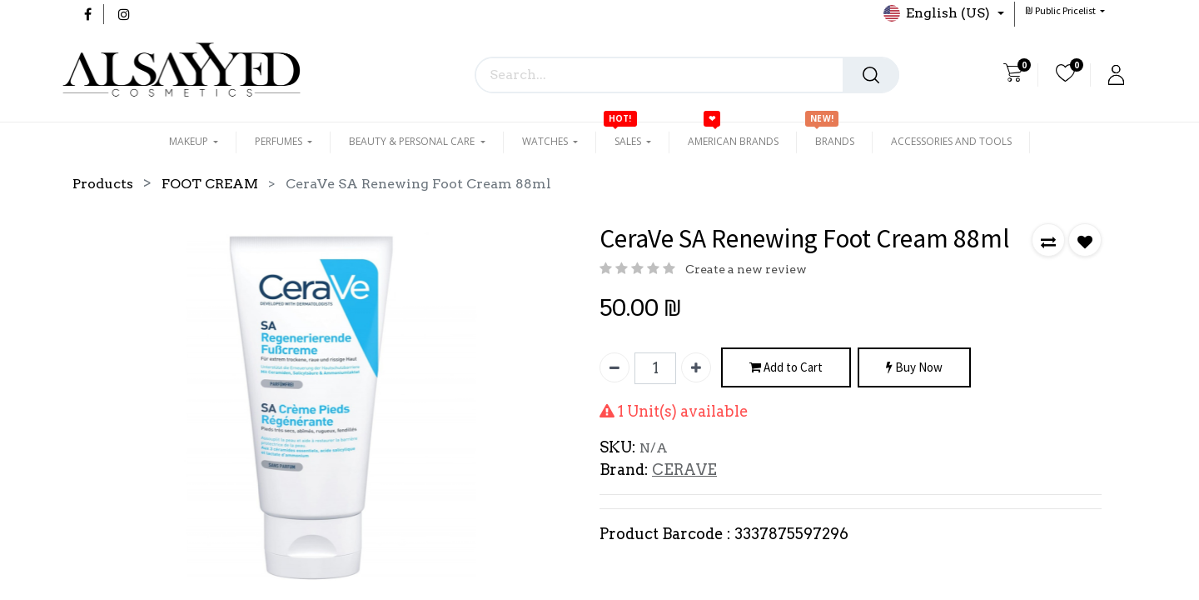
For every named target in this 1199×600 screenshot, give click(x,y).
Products (102, 184)
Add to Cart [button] (786, 368)
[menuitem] (733, 141)
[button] (1065, 10)
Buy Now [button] (914, 368)
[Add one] (696, 367)
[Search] (871, 75)
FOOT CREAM (210, 184)
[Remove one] (614, 367)
